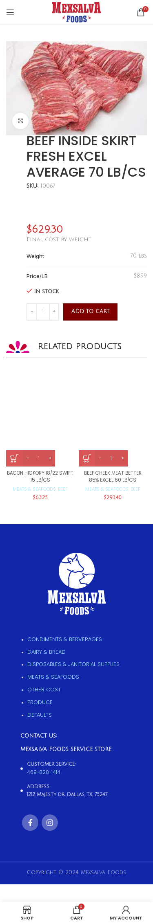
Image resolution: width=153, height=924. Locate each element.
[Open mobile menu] (10, 12)
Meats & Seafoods (34, 489)
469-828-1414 (43, 772)
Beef (63, 489)
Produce (40, 702)
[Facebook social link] (30, 822)
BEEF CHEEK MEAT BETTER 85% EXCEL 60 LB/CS (113, 476)
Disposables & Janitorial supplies (73, 664)
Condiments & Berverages (64, 639)
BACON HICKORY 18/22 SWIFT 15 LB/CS (40, 476)
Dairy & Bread (46, 652)
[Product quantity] (43, 312)
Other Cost (44, 689)
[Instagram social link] (50, 822)
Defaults (39, 715)
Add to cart (90, 311)
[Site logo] (76, 12)
